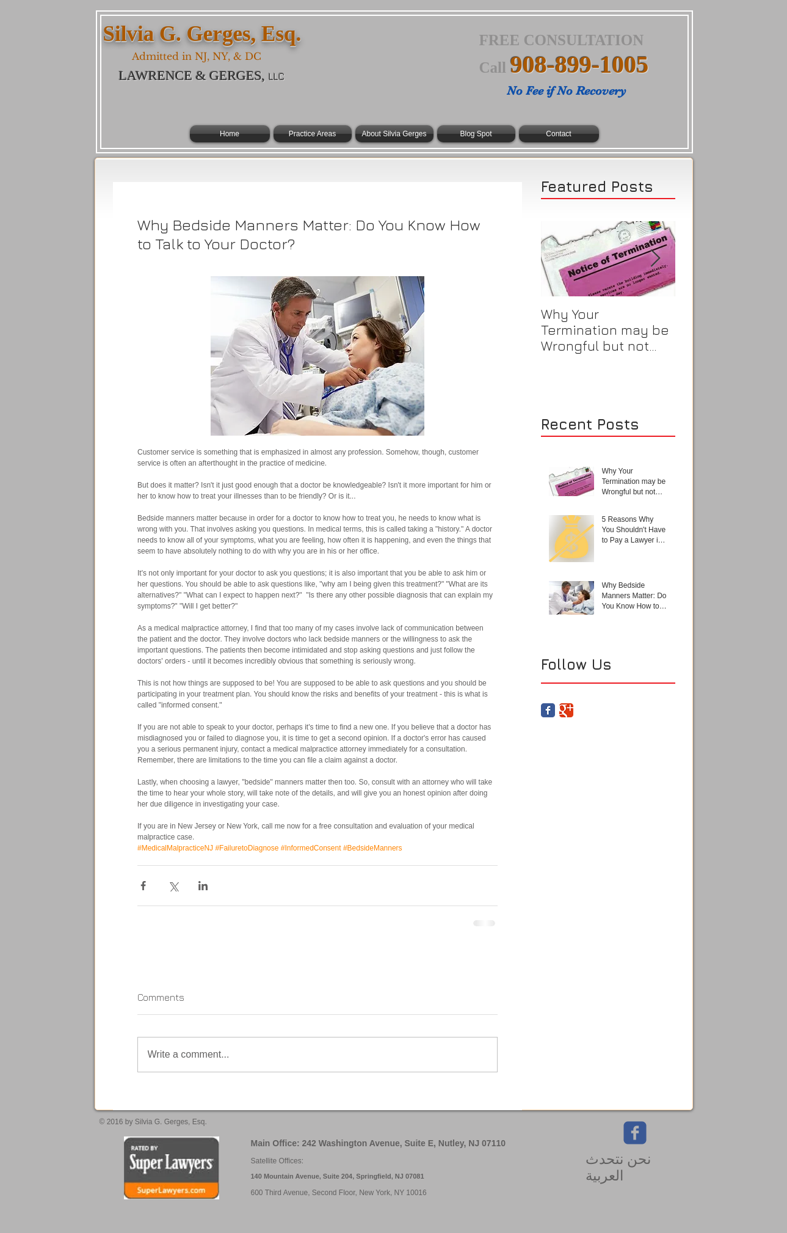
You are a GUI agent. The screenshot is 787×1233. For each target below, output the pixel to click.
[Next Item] (655, 258)
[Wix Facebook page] (635, 1132)
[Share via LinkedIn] (203, 885)
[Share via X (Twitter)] (173, 885)
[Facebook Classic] (548, 710)
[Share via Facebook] (143, 885)
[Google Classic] (566, 710)
